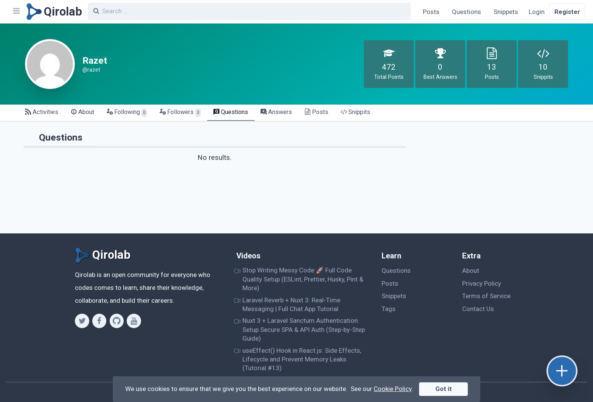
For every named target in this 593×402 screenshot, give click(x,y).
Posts (431, 12)
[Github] (117, 321)
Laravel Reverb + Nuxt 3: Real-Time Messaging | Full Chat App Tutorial (291, 304)
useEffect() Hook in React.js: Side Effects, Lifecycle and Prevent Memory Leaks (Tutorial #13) (301, 359)
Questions (466, 12)
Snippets (506, 12)
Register (567, 12)
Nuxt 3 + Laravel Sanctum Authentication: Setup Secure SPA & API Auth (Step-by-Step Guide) (303, 329)
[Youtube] (134, 321)
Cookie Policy (392, 389)
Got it (443, 389)
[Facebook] (99, 321)
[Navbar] (16, 11)
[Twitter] (82, 321)
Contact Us (478, 309)
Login (537, 12)
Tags (389, 309)
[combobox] (249, 11)
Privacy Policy (481, 283)
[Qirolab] (52, 11)
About (470, 270)
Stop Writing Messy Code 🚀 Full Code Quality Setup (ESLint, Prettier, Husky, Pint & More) (302, 279)
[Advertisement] (495, 180)
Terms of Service (486, 296)
